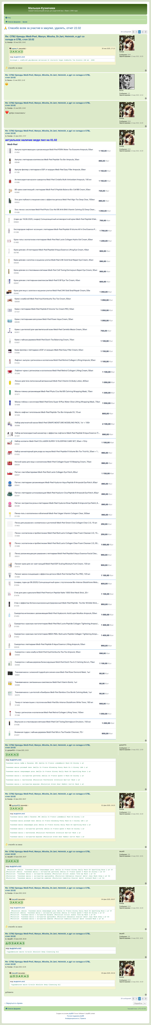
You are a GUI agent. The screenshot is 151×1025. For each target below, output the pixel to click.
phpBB (71, 1013)
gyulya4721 (16, 805)
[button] (133, 32)
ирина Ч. (15, 48)
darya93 (15, 899)
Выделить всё (19, 57)
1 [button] (136, 32)
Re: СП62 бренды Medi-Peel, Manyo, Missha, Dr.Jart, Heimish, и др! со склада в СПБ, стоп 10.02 (45, 38)
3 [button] (142, 32)
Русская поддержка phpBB (75, 1016)
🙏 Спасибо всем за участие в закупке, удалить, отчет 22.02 (42, 28)
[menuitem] (8, 17)
